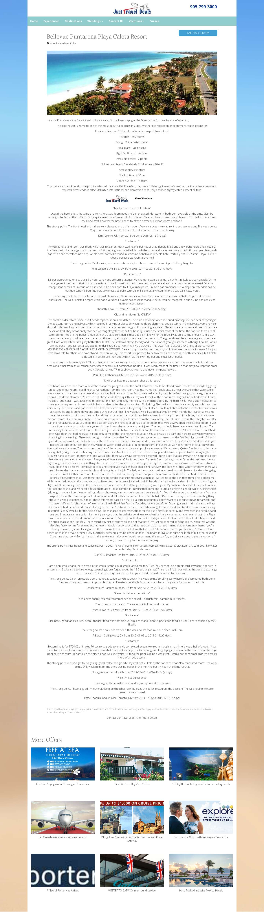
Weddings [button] (95, 21)
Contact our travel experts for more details (132, 717)
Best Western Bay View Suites (132, 766)
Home (34, 21)
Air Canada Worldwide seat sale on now (63, 820)
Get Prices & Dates (198, 33)
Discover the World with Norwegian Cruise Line (201, 820)
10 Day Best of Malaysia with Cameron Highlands (201, 766)
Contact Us (116, 21)
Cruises (154, 21)
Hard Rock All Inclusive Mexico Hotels (201, 873)
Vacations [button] (136, 21)
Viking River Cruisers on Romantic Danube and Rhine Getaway (132, 822)
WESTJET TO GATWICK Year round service (132, 873)
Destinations (73, 21)
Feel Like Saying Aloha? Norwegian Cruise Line (63, 766)
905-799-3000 (203, 7)
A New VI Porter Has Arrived (63, 873)
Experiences (51, 21)
